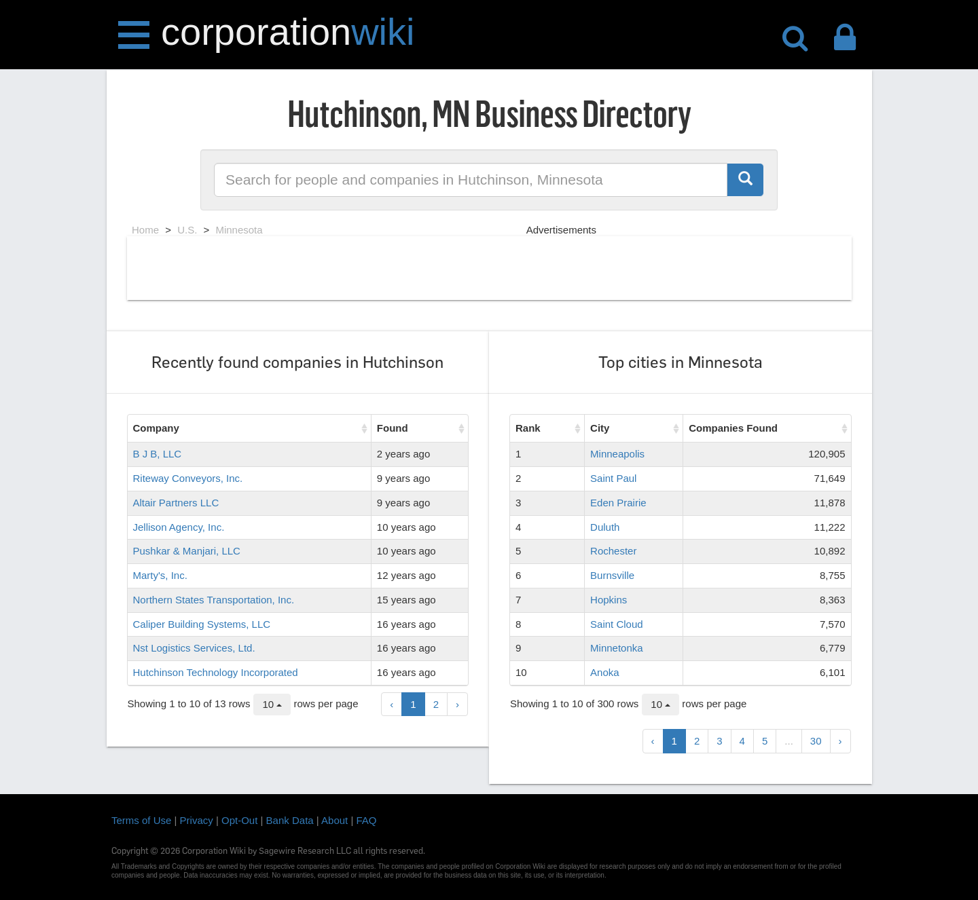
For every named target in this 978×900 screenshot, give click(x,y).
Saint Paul (613, 478)
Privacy (196, 820)
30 (816, 741)
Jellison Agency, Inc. (179, 527)
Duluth (604, 527)
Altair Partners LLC (176, 502)
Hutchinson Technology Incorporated (215, 672)
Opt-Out (239, 820)
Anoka (604, 672)
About (334, 820)
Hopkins (608, 599)
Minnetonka (616, 648)
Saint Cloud (616, 624)
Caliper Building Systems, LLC (202, 624)
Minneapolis (617, 454)
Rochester (613, 551)
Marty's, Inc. (160, 575)
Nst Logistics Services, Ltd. (194, 648)
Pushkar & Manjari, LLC (186, 551)
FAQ (367, 820)
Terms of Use (141, 820)
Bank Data (290, 820)
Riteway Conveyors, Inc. (188, 478)
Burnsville (612, 575)
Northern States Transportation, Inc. (214, 599)
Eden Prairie (618, 502)
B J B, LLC (157, 454)
